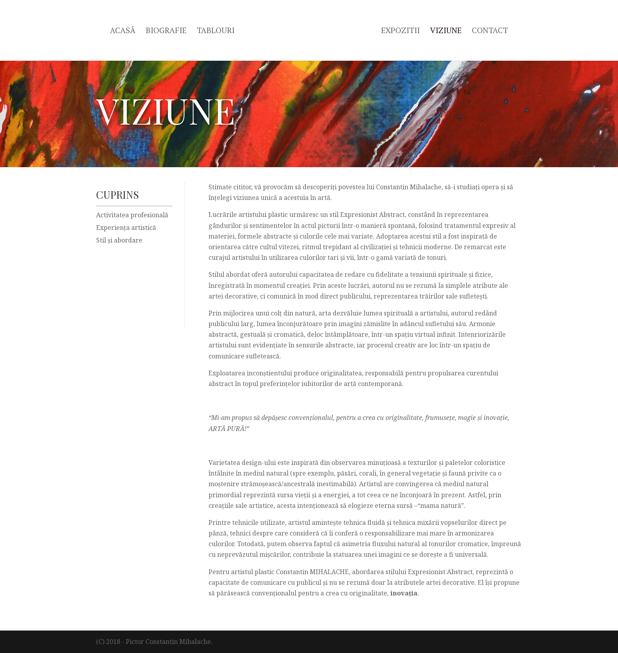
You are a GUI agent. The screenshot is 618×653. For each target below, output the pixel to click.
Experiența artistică (126, 227)
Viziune (446, 31)
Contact (490, 31)
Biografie (166, 31)
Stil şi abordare (119, 240)
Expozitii (400, 31)
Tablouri (216, 31)
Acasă (123, 31)
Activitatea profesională (132, 215)
